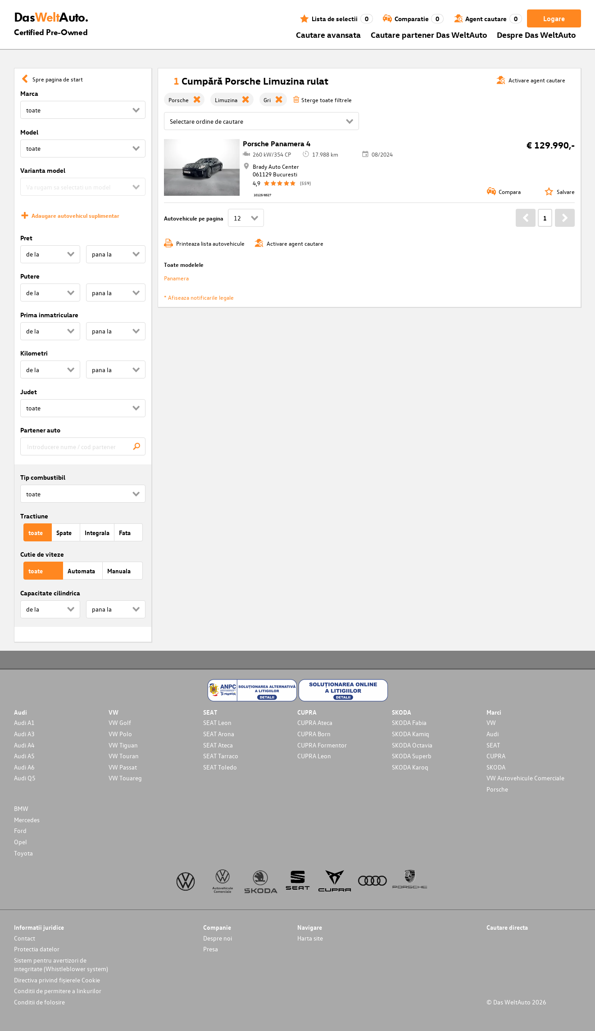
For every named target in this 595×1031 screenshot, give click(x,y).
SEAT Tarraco (220, 756)
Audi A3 (24, 733)
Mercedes (27, 819)
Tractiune (34, 516)
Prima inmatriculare (49, 315)
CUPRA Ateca (314, 722)
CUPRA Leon (314, 756)
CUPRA (495, 756)
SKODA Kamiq (410, 733)
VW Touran (124, 756)
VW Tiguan (123, 745)
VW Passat (123, 767)
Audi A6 (24, 767)
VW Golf (120, 722)
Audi (492, 733)
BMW (21, 808)
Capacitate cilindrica (50, 593)
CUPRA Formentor (322, 745)
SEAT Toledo (220, 767)
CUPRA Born (314, 733)
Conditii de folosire (39, 1002)
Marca (29, 93)
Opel (20, 841)
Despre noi (217, 938)
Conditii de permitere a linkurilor (57, 990)
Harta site (310, 938)
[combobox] (82, 446)
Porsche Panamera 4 (276, 143)
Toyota (23, 853)
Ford (20, 830)
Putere (30, 276)
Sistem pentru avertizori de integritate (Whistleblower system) (61, 964)
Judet (28, 391)
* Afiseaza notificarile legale (199, 297)
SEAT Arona (218, 733)
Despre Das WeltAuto (536, 34)
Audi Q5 (25, 778)
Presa (210, 949)
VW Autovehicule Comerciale (525, 778)
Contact (24, 938)
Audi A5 (24, 756)
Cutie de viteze (42, 554)
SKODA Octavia (412, 745)
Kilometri (34, 353)
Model (29, 132)
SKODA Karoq (410, 767)
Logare (554, 18)
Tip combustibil (42, 477)
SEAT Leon (217, 722)
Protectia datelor (36, 949)
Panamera (176, 278)
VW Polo (120, 733)
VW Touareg (125, 778)
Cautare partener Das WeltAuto (429, 34)
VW (491, 722)
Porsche (497, 789)
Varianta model (42, 170)
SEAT (493, 745)
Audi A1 (24, 722)
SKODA (495, 767)
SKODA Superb (411, 756)
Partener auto (40, 430)
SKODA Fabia (409, 722)
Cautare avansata (328, 34)
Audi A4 (24, 745)
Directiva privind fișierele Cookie (57, 980)
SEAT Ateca (218, 745)
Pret (26, 238)
